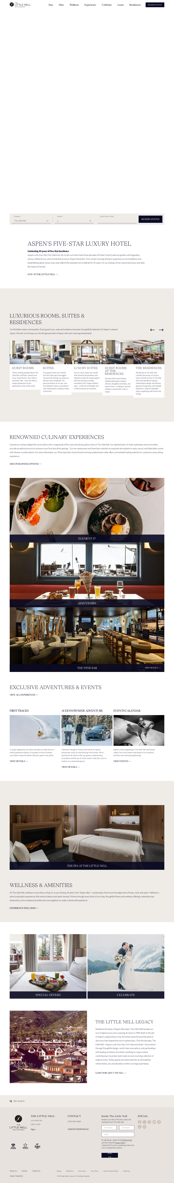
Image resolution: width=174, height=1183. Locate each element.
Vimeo (159, 1122)
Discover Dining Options (24, 463)
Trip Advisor (144, 1127)
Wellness (74, 4)
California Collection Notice (110, 1171)
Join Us (110, 1155)
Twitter (144, 1122)
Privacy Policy (120, 1143)
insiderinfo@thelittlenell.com (78, 1129)
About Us (13, 1171)
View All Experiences (22, 694)
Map (33, 1129)
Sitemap (59, 1171)
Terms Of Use (94, 1171)
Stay (51, 4)
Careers (24, 1171)
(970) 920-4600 (74, 1121)
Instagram (149, 1122)
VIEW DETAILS (17, 761)
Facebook (139, 1122)
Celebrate (107, 4)
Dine (61, 4)
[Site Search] (76, 1101)
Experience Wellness (23, 908)
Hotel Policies (69, 1171)
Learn (121, 4)
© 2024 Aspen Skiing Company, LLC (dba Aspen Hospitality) (73, 1176)
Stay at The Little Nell (41, 274)
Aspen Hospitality (16, 1176)
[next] (161, 330)
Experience (90, 4)
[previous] (152, 330)
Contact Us (36, 1171)
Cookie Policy (126, 1171)
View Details (151, 668)
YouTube (154, 1122)
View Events (120, 761)
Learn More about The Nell (109, 1073)
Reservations (150, 219)
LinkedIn (139, 1127)
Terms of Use (127, 1140)
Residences (135, 4)
